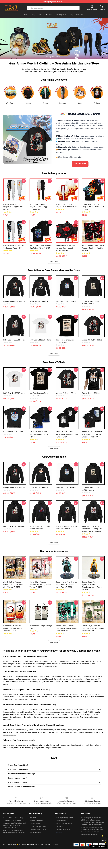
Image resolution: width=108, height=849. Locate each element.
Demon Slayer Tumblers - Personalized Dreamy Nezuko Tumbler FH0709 (40, 584)
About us (33, 818)
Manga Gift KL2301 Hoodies (14, 301)
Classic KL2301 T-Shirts (90, 393)
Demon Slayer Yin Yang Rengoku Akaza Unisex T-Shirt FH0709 (93, 206)
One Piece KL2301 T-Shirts (13, 432)
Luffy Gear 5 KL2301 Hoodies (14, 340)
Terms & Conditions (36, 821)
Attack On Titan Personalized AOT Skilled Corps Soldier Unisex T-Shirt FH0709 (92, 434)
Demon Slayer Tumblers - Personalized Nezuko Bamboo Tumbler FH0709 (93, 628)
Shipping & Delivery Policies (65, 818)
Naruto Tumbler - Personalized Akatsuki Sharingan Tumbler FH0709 (93, 248)
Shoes (80, 103)
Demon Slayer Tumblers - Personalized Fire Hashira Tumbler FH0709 (12, 628)
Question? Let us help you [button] (98, 846)
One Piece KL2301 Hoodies (66, 301)
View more (54, 262)
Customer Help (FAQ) (63, 829)
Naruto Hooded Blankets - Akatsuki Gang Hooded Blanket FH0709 (65, 248)
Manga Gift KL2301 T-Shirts (92, 340)
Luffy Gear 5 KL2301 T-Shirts (40, 340)
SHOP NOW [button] (80, 164)
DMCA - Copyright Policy (38, 827)
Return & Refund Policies (64, 824)
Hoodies (28, 103)
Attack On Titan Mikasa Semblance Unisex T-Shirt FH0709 (39, 434)
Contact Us (59, 827)
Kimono (45, 103)
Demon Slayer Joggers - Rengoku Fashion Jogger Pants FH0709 (39, 206)
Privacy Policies (35, 824)
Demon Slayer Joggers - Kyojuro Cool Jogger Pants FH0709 (13, 206)
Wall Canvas (10, 103)
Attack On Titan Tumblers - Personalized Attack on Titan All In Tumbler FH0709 (14, 584)
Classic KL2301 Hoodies (39, 301)
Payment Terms (61, 821)
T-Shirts (97, 103)
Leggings (62, 103)
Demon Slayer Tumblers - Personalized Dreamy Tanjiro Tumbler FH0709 (66, 628)
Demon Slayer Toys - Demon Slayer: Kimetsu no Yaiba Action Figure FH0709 (66, 584)
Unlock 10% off (104, 839)
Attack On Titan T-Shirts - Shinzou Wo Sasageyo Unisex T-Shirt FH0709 (67, 434)
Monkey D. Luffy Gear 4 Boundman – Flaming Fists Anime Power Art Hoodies (92, 528)
